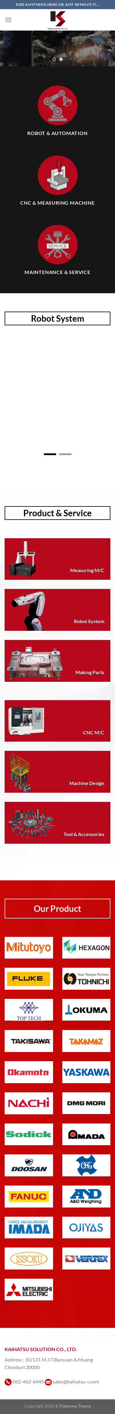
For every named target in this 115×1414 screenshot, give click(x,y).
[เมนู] (8, 19)
